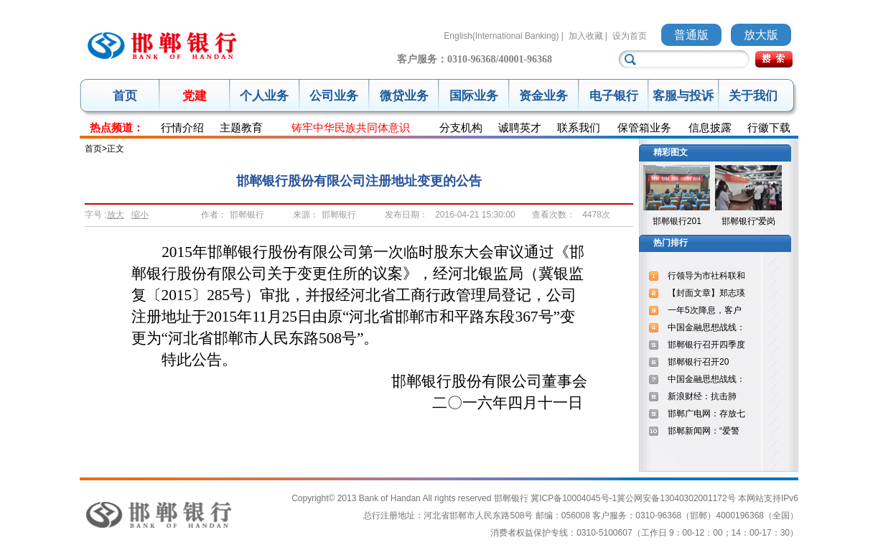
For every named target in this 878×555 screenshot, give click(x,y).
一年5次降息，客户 (705, 310)
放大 (115, 215)
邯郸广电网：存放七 (706, 414)
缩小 (140, 215)
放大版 (761, 35)
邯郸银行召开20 (698, 362)
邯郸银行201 (677, 221)
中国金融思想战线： (706, 327)
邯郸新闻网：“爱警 (703, 431)
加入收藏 (586, 36)
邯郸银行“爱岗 (748, 221)
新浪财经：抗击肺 (702, 396)
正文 (115, 149)
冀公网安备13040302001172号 (676, 498)
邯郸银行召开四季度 (706, 345)
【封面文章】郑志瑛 (706, 293)
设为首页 (629, 36)
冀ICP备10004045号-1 (574, 498)
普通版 (691, 35)
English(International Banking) (501, 36)
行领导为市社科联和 (706, 276)
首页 (125, 96)
